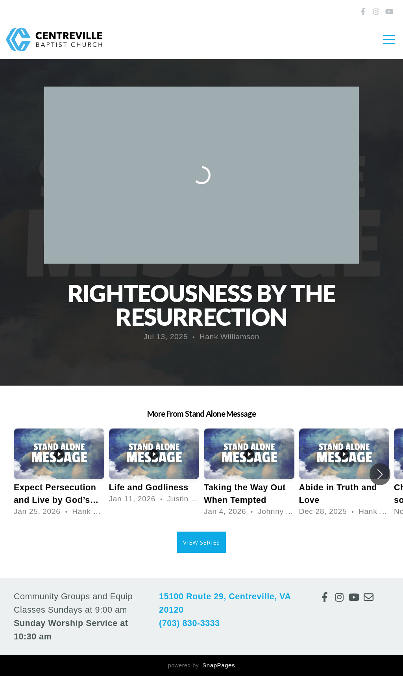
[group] (59, 474)
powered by (201, 665)
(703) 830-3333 (189, 623)
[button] (380, 474)
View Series (201, 542)
